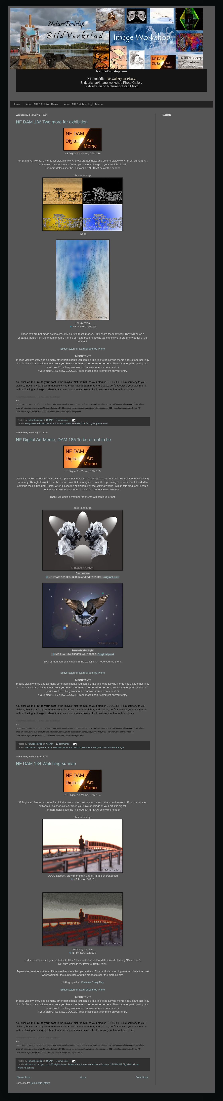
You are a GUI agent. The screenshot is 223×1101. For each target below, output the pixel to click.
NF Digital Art (125, 1064)
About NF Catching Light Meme (83, 104)
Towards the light (116, 747)
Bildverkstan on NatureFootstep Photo (83, 348)
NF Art (85, 423)
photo (99, 423)
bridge (41, 1064)
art (35, 1064)
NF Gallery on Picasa (121, 78)
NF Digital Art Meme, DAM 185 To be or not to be (63, 439)
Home (16, 104)
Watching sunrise (26, 1068)
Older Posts (142, 1077)
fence (64, 1064)
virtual (136, 1064)
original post (111, 577)
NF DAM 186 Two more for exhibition (52, 121)
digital (57, 1064)
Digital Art (41, 747)
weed (105, 423)
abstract (29, 1064)
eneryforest (30, 423)
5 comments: (62, 1061)
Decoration (30, 747)
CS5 (51, 1064)
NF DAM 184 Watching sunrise (46, 763)
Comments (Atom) (40, 1083)
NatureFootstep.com (111, 71)
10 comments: (63, 744)
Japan (70, 1064)
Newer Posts (23, 1077)
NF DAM (102, 747)
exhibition (41, 423)
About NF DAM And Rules (42, 104)
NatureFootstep (74, 423)
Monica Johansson (56, 423)
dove (49, 747)
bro (46, 1064)
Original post (106, 654)
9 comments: (62, 420)
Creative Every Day (92, 982)
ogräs (92, 423)
